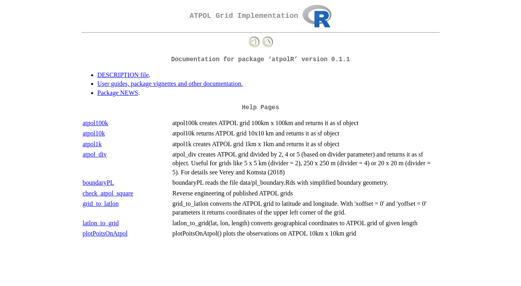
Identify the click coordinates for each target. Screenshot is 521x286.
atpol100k (95, 123)
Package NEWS (118, 92)
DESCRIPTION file (123, 75)
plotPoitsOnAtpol (105, 233)
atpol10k (94, 133)
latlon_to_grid (101, 223)
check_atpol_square (108, 193)
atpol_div (95, 154)
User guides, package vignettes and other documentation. (170, 83)
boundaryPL (98, 182)
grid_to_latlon (101, 203)
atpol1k (92, 144)
